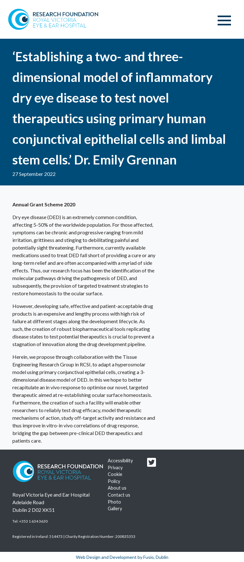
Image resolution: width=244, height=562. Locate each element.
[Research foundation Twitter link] (151, 464)
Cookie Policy (115, 478)
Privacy (115, 467)
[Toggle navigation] (224, 20)
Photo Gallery (115, 505)
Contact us (119, 495)
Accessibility (120, 460)
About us (117, 488)
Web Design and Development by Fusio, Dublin (122, 557)
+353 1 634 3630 (33, 521)
